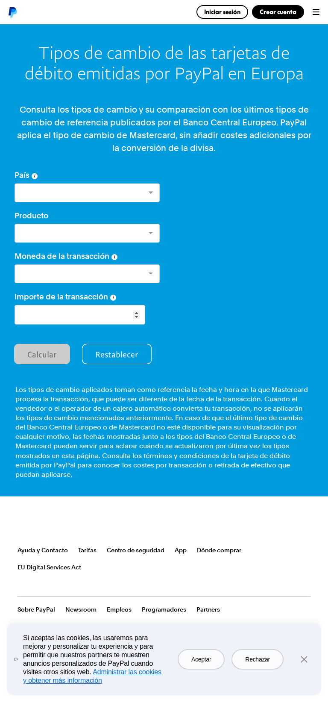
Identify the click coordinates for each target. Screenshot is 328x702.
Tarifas (87, 550)
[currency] (87, 273)
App (181, 550)
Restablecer (116, 354)
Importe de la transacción (65, 296)
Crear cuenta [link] (278, 11)
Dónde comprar (219, 550)
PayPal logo (12, 11)
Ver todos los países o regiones (23, 584)
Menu (316, 12)
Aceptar (201, 659)
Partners (208, 609)
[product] (87, 233)
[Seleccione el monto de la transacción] (80, 315)
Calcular (42, 354)
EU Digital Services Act (49, 567)
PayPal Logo (42, 524)
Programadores (164, 609)
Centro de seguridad (135, 550)
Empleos (119, 609)
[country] (87, 192)
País (26, 175)
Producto (31, 215)
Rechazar (257, 659)
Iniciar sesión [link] (222, 11)
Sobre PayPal (36, 609)
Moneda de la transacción (66, 256)
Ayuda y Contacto (43, 550)
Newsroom (81, 609)
